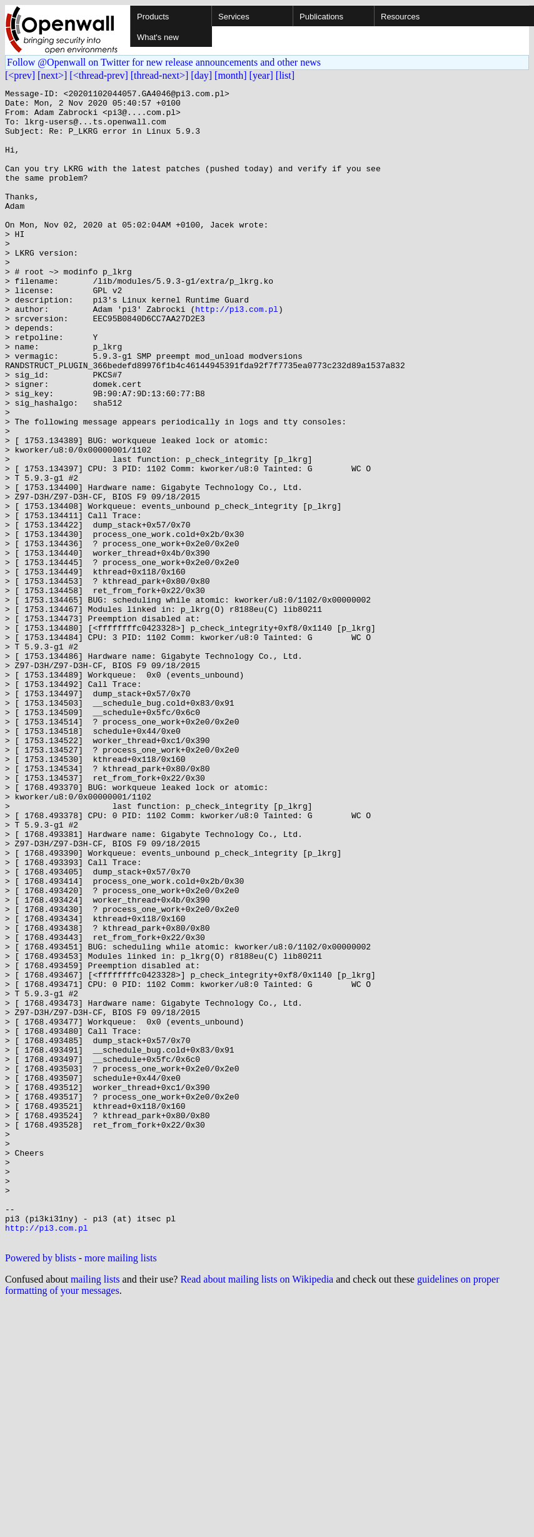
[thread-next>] (160, 75)
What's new (158, 37)
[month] (230, 75)
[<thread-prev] (98, 75)
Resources (400, 16)
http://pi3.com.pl (236, 353)
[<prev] (20, 75)
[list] (285, 75)
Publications (321, 16)
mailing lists (95, 1509)
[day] (201, 75)
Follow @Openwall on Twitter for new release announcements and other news (164, 62)
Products (153, 16)
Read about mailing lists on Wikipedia (256, 1509)
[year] (261, 75)
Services (233, 16)
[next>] (52, 75)
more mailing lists (120, 1488)
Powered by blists (40, 1488)
